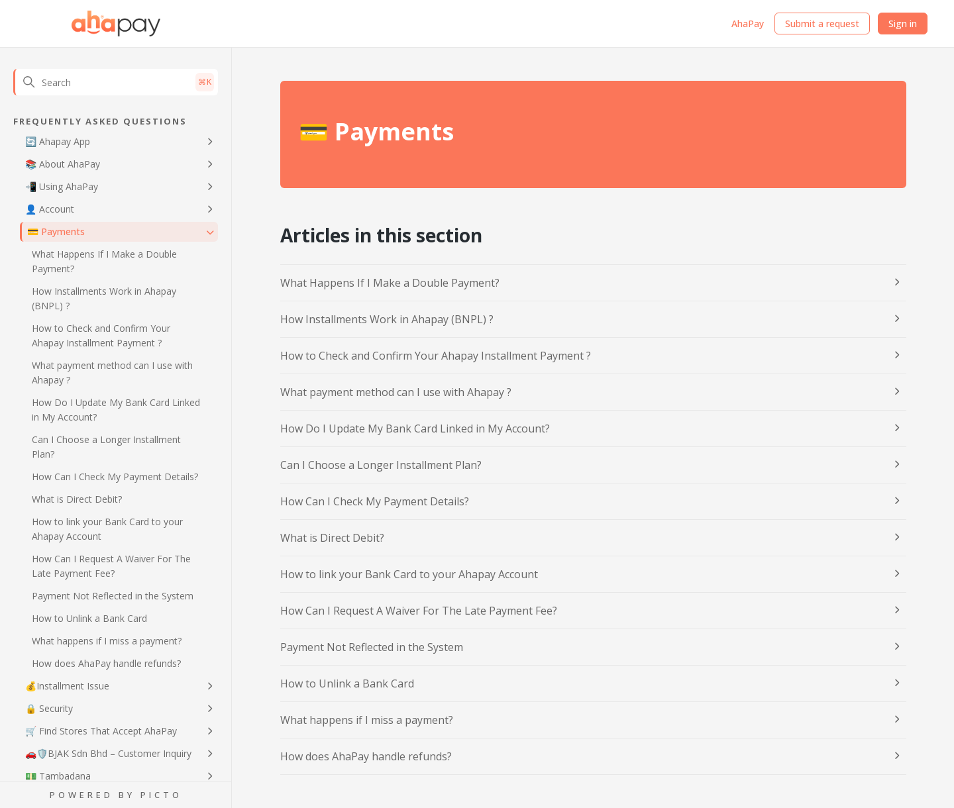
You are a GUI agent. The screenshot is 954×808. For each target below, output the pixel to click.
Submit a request (822, 23)
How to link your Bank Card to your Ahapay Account (107, 528)
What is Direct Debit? (77, 499)
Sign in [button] (902, 23)
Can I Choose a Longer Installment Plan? (106, 446)
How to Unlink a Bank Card (89, 618)
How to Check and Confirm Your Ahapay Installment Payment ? (101, 335)
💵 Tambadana (58, 776)
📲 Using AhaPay (61, 186)
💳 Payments (56, 231)
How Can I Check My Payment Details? (115, 476)
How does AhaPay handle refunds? (106, 663)
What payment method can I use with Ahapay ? (112, 372)
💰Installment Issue (67, 686)
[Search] (115, 82)
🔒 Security (49, 708)
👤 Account (49, 209)
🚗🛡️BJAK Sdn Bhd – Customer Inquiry (108, 753)
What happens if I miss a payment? (107, 640)
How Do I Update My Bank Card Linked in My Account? (116, 409)
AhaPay (747, 23)
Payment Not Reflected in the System (112, 595)
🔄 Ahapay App (57, 141)
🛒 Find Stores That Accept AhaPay (101, 731)
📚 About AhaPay (62, 164)
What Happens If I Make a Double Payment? (104, 261)
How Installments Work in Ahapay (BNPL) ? (104, 298)
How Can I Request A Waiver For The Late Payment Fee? (111, 566)
